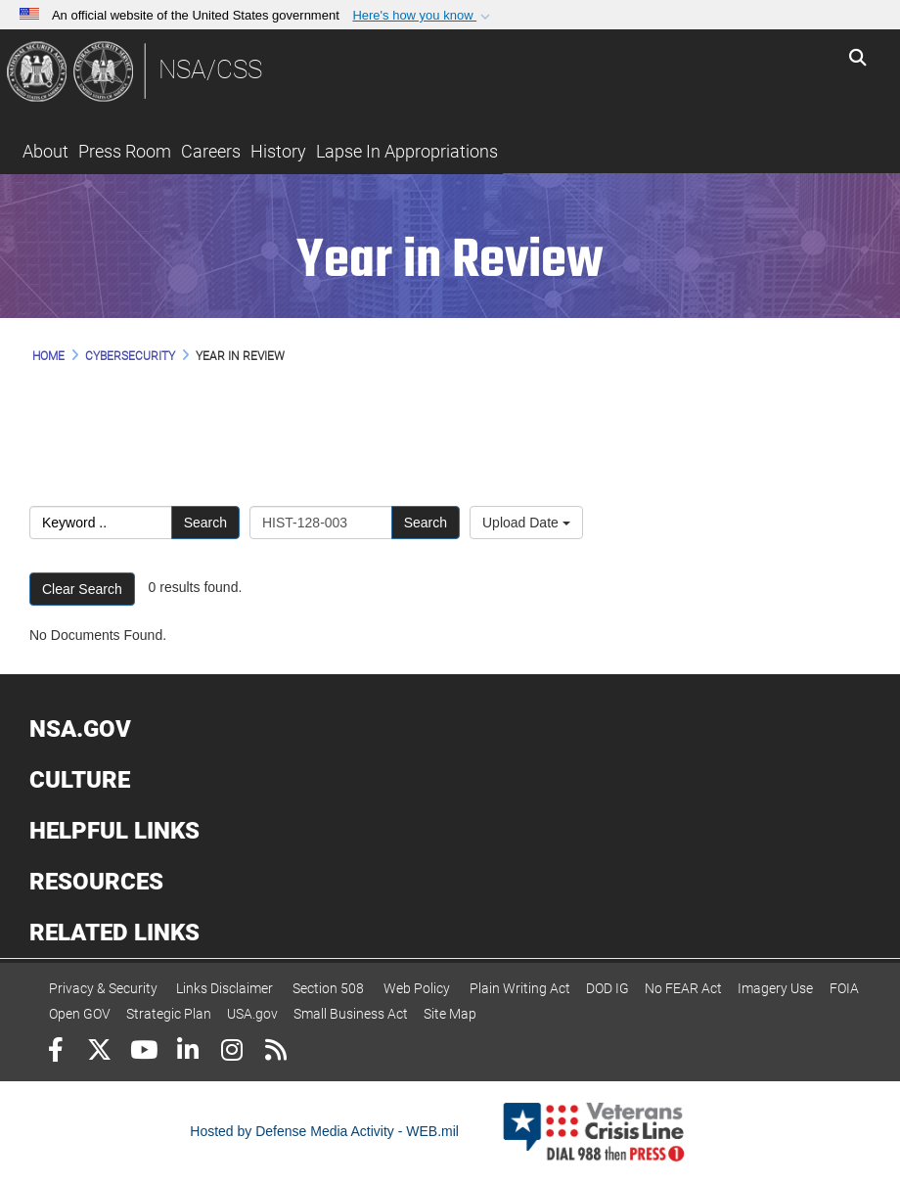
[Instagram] (231, 1052)
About (45, 151)
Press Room (124, 151)
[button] (423, 15)
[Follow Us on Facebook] (55, 1052)
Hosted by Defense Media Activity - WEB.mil (324, 1131)
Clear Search (82, 589)
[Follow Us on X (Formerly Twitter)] (99, 1052)
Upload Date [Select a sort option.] (526, 522)
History (278, 151)
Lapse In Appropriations (407, 151)
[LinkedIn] (187, 1052)
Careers (211, 151)
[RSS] (275, 1052)
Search (205, 522)
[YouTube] (143, 1052)
